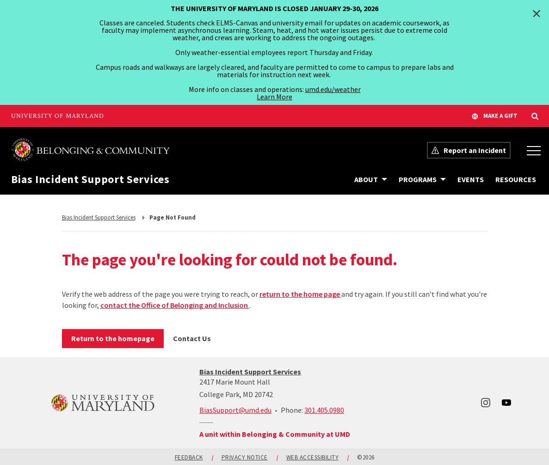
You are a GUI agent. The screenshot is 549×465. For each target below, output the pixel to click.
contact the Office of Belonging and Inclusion (174, 305)
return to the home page (300, 294)
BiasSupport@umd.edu (235, 410)
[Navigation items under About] (370, 179)
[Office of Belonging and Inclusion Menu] (534, 150)
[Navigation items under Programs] (422, 179)
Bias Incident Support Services (90, 179)
